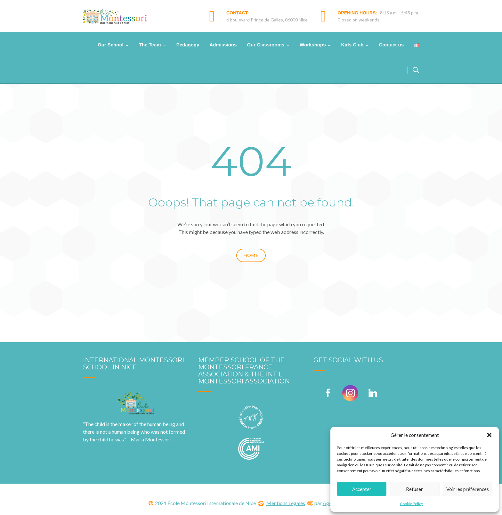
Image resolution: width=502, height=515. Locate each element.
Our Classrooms (265, 44)
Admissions (223, 44)
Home (251, 255)
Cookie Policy (411, 503)
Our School (111, 44)
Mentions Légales (285, 503)
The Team (150, 44)
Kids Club (352, 44)
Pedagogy (187, 44)
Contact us (391, 44)
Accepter (361, 489)
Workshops (313, 44)
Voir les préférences (467, 489)
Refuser (414, 489)
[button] (489, 435)
